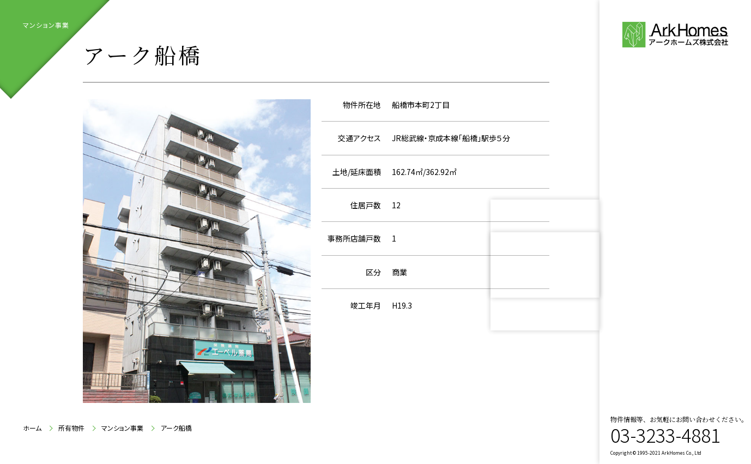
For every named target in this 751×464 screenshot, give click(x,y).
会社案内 (661, 215)
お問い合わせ (674, 281)
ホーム (32, 428)
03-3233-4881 (665, 434)
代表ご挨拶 (668, 182)
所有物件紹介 (661, 248)
